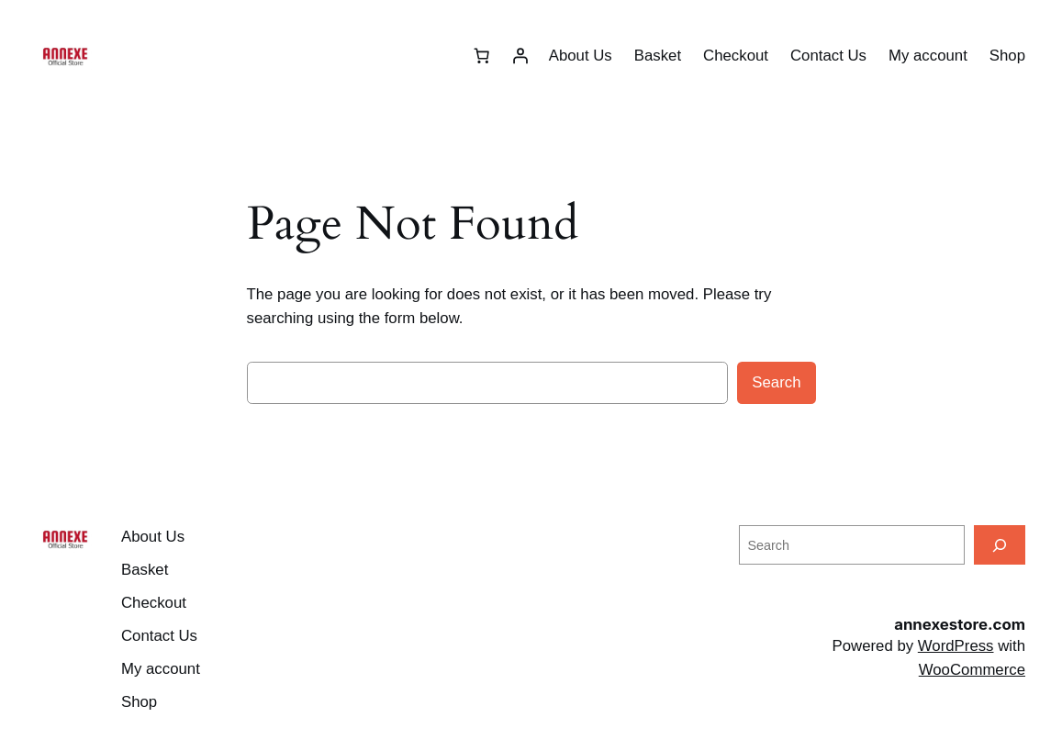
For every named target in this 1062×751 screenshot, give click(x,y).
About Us (580, 55)
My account (928, 55)
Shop (1007, 55)
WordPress (956, 646)
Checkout (735, 55)
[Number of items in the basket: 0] (482, 56)
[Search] (999, 545)
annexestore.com (959, 624)
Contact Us (828, 55)
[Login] (520, 56)
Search (776, 382)
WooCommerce (972, 669)
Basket (657, 55)
